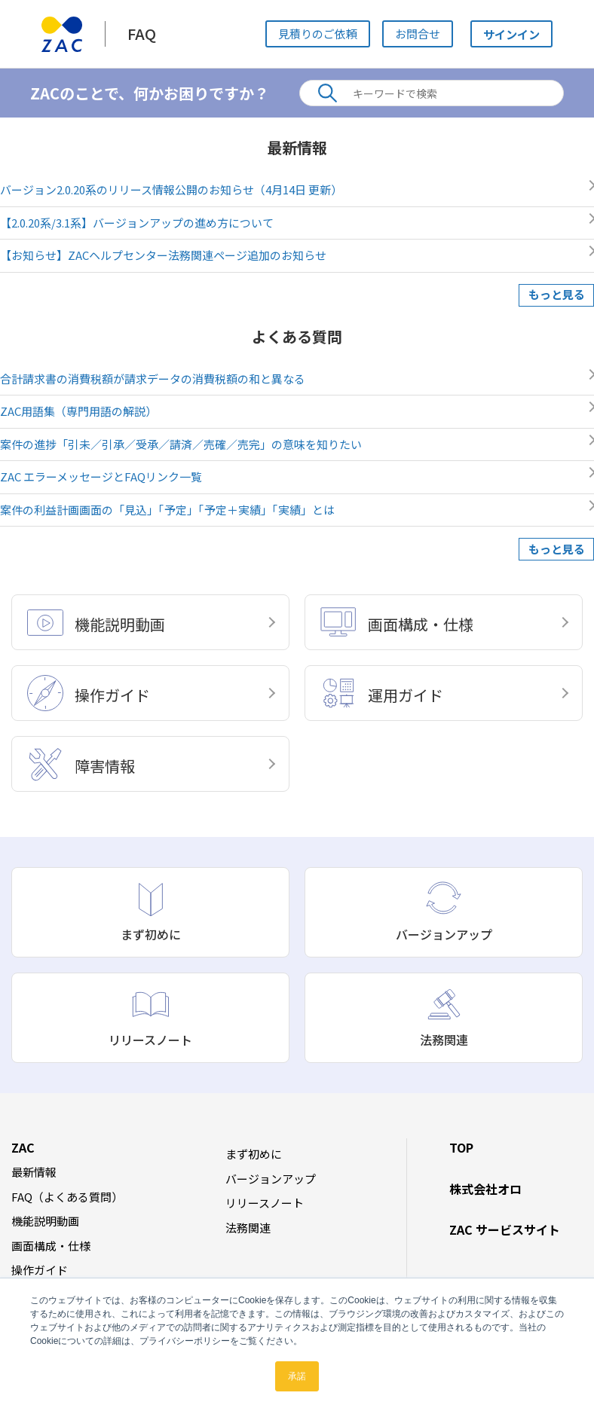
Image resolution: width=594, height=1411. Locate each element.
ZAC (23, 1147)
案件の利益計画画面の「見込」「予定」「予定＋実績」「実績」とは (167, 510)
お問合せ (414, 33)
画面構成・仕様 (50, 1246)
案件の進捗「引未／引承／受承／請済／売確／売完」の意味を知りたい (181, 444)
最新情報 (34, 1172)
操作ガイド (39, 1270)
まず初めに (253, 1154)
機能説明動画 (45, 1221)
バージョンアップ (270, 1179)
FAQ (141, 33)
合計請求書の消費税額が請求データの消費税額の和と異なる (152, 378)
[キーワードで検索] (431, 93)
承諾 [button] (297, 1376)
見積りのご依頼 (314, 33)
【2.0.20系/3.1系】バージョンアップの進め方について (137, 223)
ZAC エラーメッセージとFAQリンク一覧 (101, 476)
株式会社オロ (485, 1189)
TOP (461, 1147)
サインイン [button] (509, 34)
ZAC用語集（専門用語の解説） (78, 411)
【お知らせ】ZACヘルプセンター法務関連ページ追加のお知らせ (163, 255)
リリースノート (264, 1203)
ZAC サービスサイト (504, 1229)
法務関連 (248, 1227)
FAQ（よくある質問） (67, 1197)
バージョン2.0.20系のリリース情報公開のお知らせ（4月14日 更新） (171, 189)
